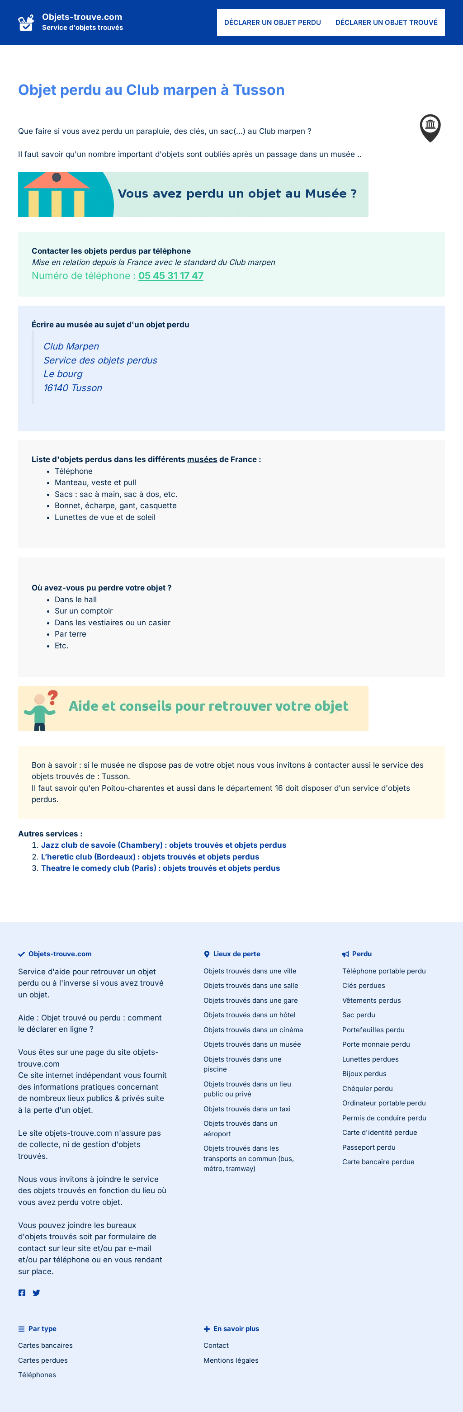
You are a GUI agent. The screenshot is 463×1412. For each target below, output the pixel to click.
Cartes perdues (43, 1360)
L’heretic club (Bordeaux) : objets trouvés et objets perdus (150, 856)
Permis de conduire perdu (384, 1118)
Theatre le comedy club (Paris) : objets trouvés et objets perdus (160, 868)
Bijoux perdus (364, 1073)
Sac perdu (358, 1015)
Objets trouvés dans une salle (250, 985)
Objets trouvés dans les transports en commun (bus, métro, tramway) (248, 1158)
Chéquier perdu (367, 1088)
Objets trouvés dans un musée (252, 1044)
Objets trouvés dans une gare (250, 1000)
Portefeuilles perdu (373, 1029)
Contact (216, 1345)
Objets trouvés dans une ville (250, 971)
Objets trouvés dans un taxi (247, 1109)
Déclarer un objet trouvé (386, 22)
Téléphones (37, 1374)
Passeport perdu (369, 1147)
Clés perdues (363, 985)
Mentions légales (231, 1360)
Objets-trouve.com (82, 17)
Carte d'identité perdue (379, 1132)
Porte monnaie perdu (376, 1044)
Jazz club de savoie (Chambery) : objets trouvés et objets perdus (164, 845)
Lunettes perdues (370, 1059)
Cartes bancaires (45, 1345)
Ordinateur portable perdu (384, 1103)
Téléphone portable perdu (384, 971)
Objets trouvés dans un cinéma (253, 1029)
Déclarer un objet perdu (272, 22)
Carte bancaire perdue (378, 1161)
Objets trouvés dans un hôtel (249, 1015)
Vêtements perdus (371, 1000)
